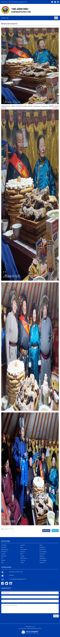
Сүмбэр (3, 560)
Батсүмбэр (3, 547)
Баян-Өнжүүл (23, 549)
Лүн (2, 558)
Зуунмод (42, 556)
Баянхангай (42, 549)
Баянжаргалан (4, 549)
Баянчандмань (43, 551)
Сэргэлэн (22, 560)
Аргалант (22, 545)
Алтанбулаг (4, 545)
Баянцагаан (4, 551)
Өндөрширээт (43, 558)
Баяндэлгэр (42, 547)
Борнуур (3, 553)
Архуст (41, 545)
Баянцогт (22, 551)
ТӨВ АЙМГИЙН (19, 9)
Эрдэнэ (22, 562)
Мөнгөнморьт (23, 558)
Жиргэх (55, 530)
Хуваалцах (46, 530)
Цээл (2, 562)
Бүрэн (21, 553)
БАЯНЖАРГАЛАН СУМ (21, 12)
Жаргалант (4, 556)
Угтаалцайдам (43, 560)
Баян (21, 547)
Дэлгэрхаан (42, 553)
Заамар (22, 556)
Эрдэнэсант (42, 562)
